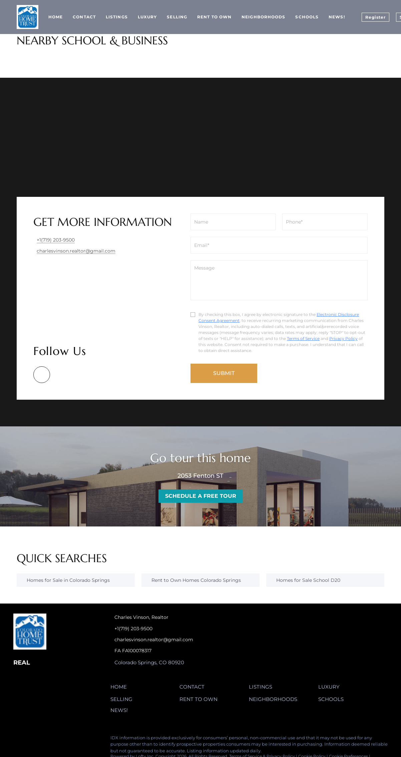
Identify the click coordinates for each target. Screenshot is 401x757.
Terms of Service (303, 338)
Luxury (147, 16)
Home (55, 16)
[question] (279, 280)
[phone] (325, 222)
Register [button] (375, 17)
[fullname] (233, 222)
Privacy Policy (343, 338)
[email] (279, 245)
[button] (120, 688)
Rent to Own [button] (214, 16)
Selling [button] (177, 16)
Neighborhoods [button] (263, 16)
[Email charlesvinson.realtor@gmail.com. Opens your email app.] (169, 640)
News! (337, 16)
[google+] (41, 374)
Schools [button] (307, 16)
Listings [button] (117, 16)
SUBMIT (224, 373)
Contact (84, 16)
